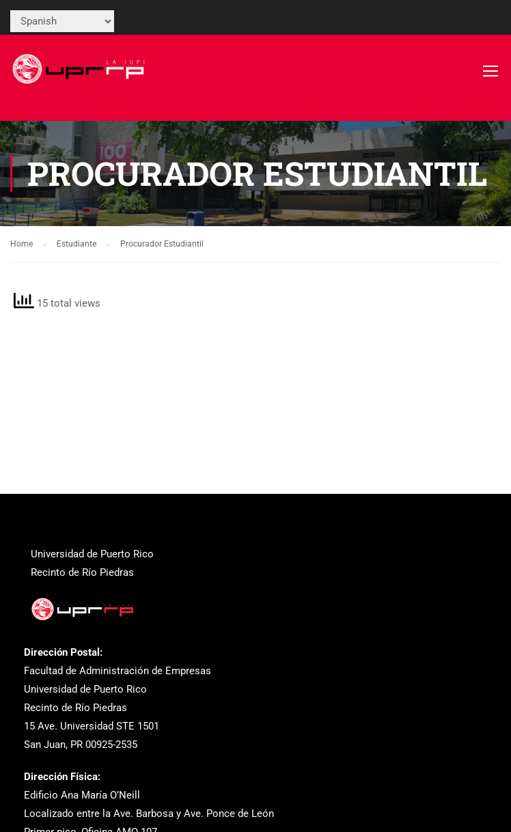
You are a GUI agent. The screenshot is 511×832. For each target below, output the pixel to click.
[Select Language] (62, 21)
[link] (80, 77)
